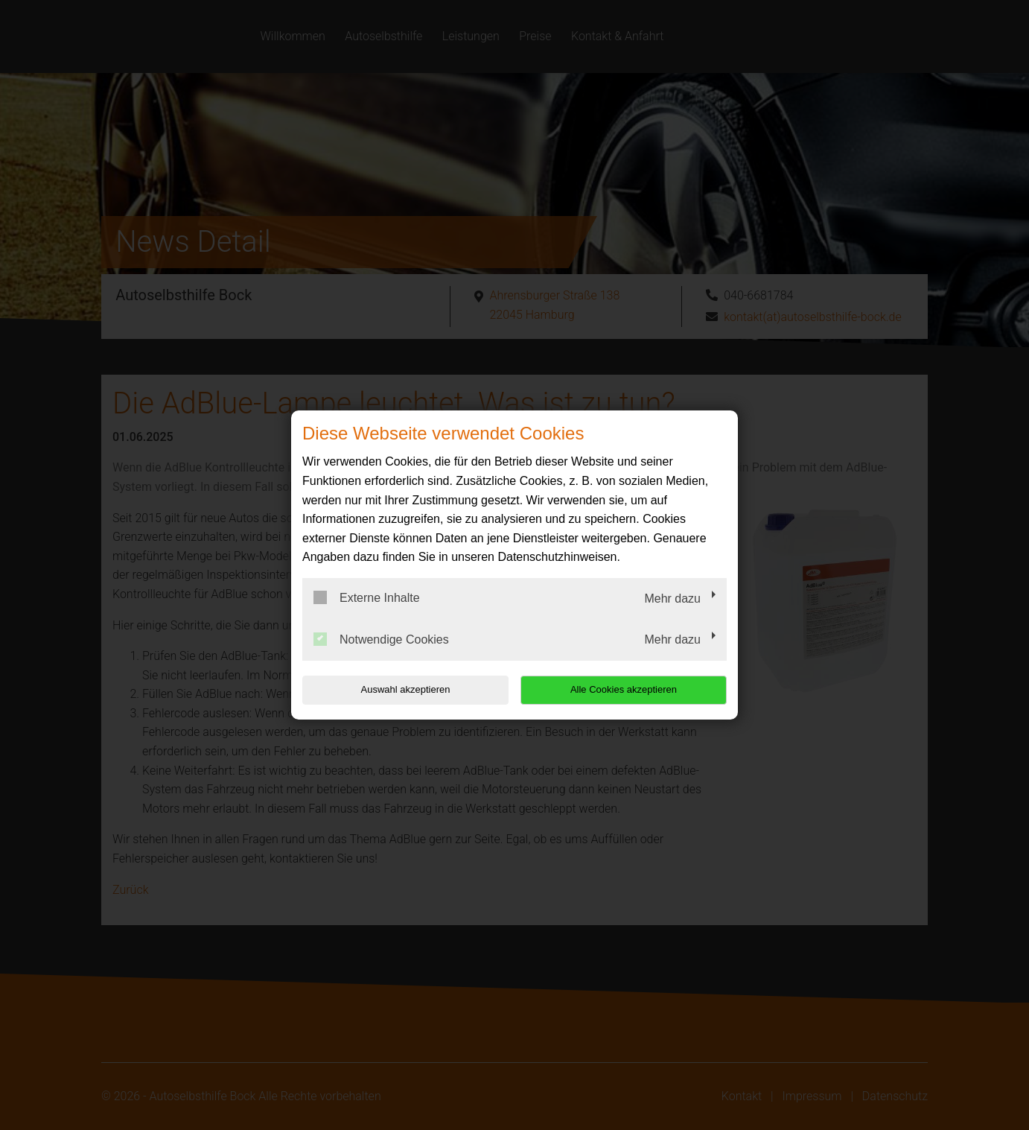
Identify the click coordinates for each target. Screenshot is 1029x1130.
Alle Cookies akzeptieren (631, 689)
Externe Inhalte (366, 597)
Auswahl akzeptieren (397, 689)
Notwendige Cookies (381, 639)
